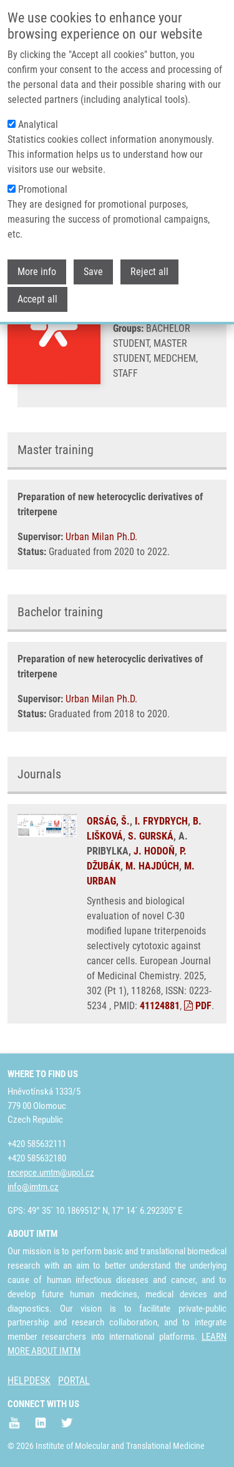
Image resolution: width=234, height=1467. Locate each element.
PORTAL (74, 1381)
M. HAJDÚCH (152, 866)
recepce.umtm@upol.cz (50, 1172)
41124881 (160, 1006)
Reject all (149, 263)
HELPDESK (29, 1381)
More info (36, 263)
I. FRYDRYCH (161, 821)
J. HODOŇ (154, 851)
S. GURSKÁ (150, 836)
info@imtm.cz (33, 1187)
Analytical (38, 116)
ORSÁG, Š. (108, 821)
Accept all (37, 290)
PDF (198, 1006)
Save (93, 263)
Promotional (42, 180)
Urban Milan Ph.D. (101, 537)
